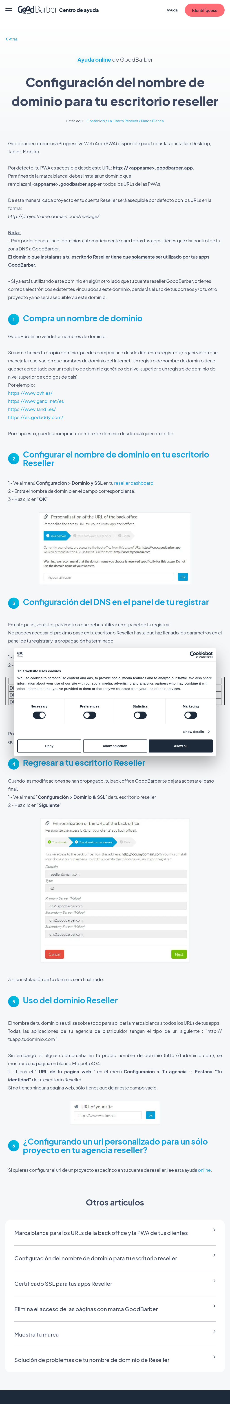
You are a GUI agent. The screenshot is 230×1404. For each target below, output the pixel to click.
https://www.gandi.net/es (36, 401)
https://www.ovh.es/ (30, 393)
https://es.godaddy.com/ (35, 417)
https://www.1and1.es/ (32, 409)
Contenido (95, 120)
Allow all (181, 746)
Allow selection (115, 746)
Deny (49, 746)
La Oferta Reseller (123, 120)
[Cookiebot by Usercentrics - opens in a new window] (193, 654)
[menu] (8, 10)
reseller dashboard (133, 483)
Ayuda (172, 10)
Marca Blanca (152, 120)
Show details (193, 732)
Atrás (12, 39)
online (204, 1170)
